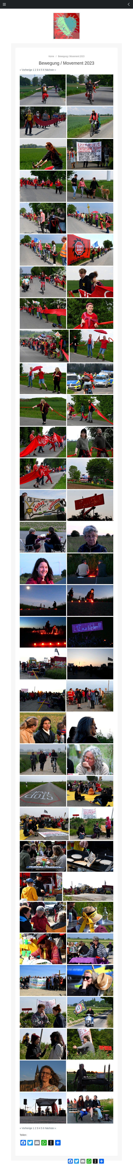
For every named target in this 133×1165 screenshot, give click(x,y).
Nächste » (50, 70)
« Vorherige (26, 70)
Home (51, 56)
